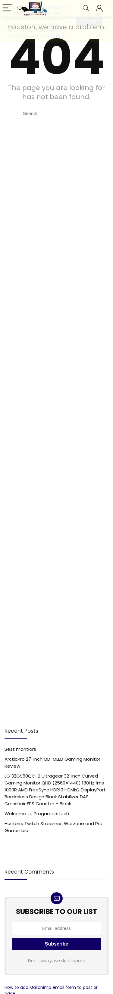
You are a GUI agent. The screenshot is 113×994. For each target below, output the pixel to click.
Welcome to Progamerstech (37, 813)
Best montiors (20, 749)
